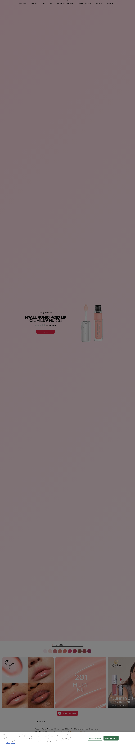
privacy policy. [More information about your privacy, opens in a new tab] (10, 743)
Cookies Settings (95, 738)
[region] (67, 738)
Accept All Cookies (111, 738)
